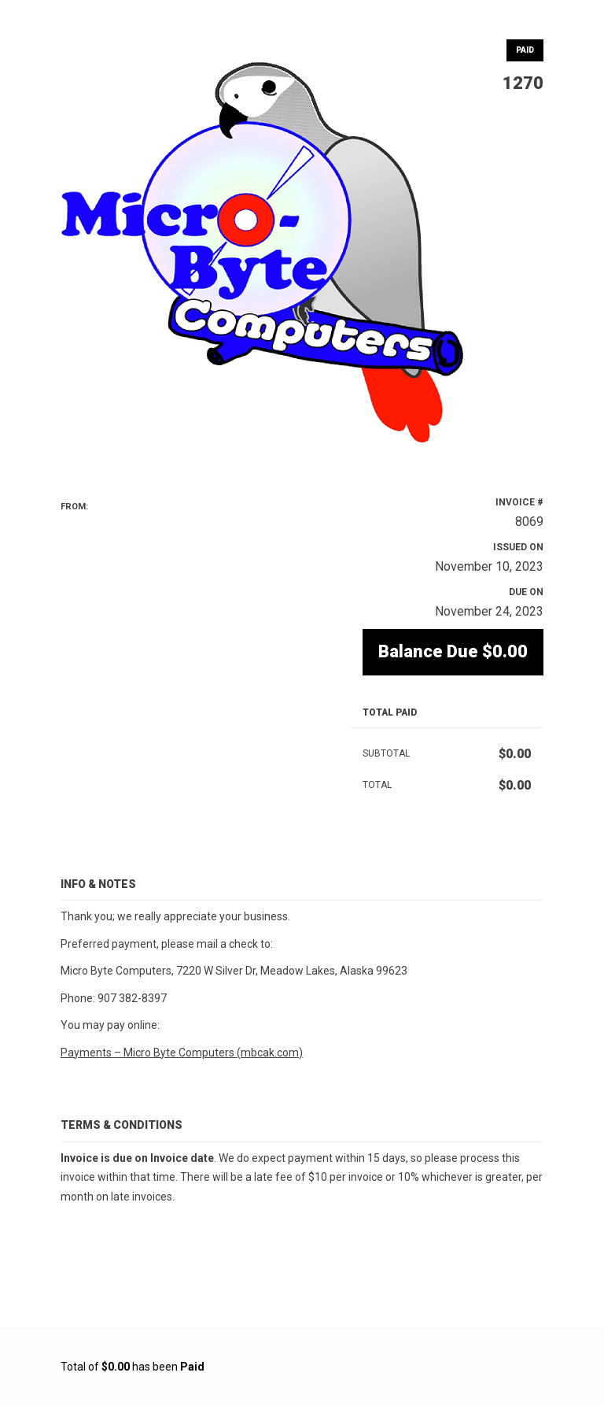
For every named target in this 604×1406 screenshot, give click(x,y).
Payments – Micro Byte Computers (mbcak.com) (182, 1052)
